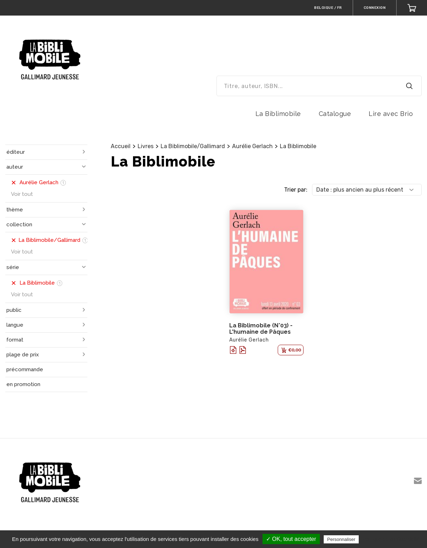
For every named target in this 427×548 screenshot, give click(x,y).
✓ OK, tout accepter (291, 539)
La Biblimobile (278, 113)
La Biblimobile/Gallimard (193, 146)
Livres (146, 146)
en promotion (23, 384)
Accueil (121, 146)
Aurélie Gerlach (252, 146)
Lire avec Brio (391, 113)
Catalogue (335, 113)
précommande (24, 369)
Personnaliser (341, 539)
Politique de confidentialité (391, 539)
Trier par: (295, 189)
